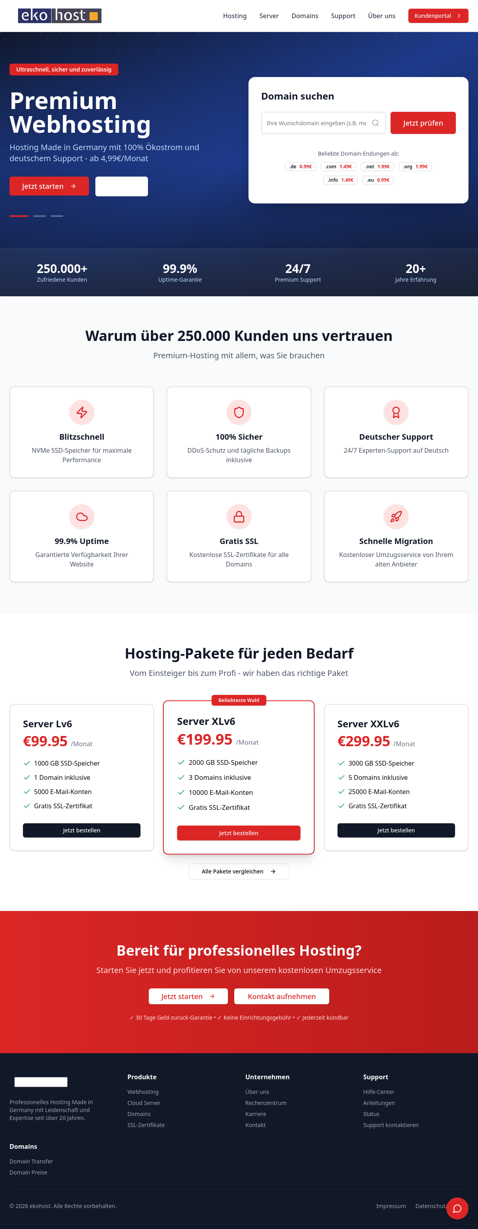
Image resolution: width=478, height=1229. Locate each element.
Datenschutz (431, 1206)
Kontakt (121, 186)
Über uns (382, 15)
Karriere (255, 1114)
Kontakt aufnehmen (282, 996)
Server (269, 15)
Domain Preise (28, 1172)
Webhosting (143, 1091)
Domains (305, 15)
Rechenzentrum (265, 1103)
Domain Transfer (31, 1161)
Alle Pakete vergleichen (239, 871)
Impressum (391, 1206)
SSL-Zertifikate (146, 1125)
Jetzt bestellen (81, 830)
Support (343, 15)
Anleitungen (379, 1103)
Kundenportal (438, 15)
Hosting (235, 15)
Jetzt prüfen (423, 123)
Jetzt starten (49, 186)
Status (371, 1114)
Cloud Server (144, 1103)
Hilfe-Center (379, 1091)
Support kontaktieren (391, 1125)
